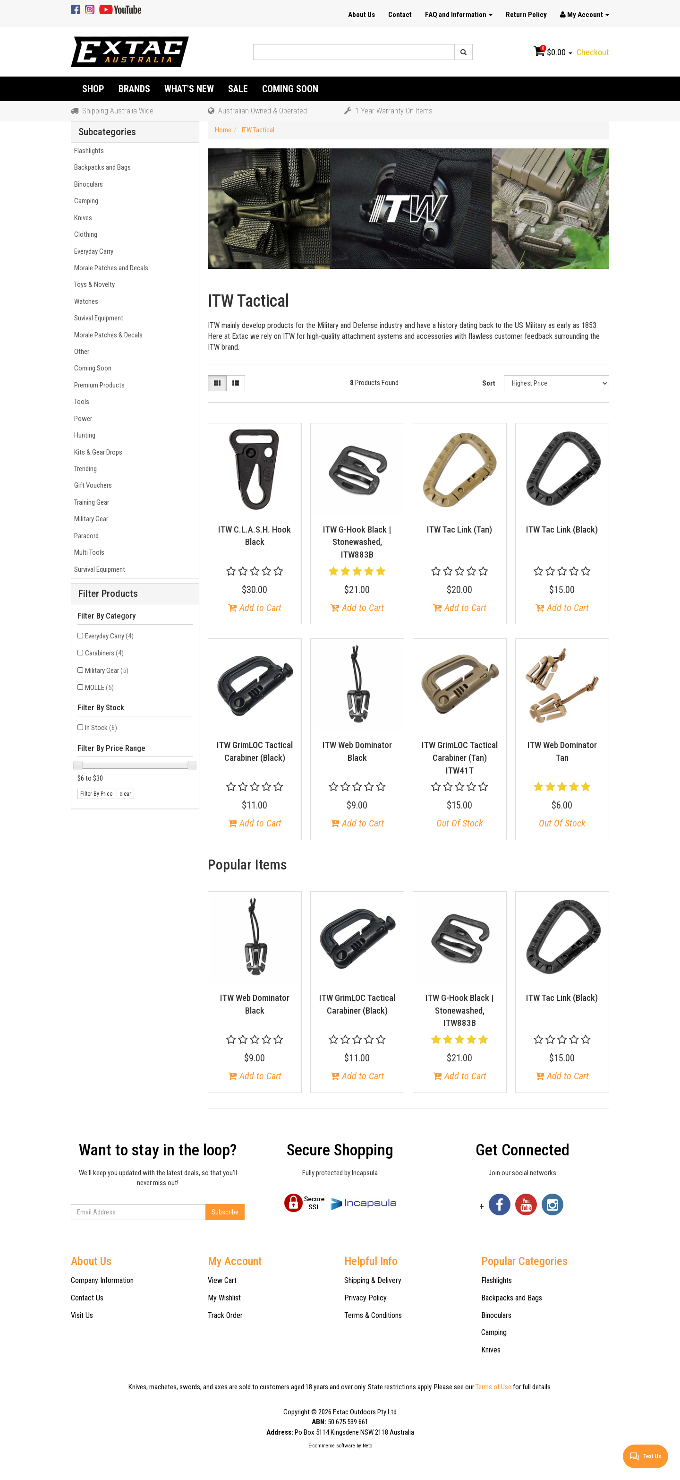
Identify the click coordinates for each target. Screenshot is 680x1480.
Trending (84, 469)
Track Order (225, 1315)
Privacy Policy (365, 1297)
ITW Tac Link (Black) (562, 529)
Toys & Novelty (93, 284)
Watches (84, 301)
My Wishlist (224, 1297)
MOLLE (99, 687)
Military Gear (89, 519)
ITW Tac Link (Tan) (459, 529)
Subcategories (107, 132)
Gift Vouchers (91, 485)
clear (125, 794)
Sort (488, 383)
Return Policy (526, 14)
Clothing (84, 234)
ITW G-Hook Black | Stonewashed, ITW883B (357, 542)
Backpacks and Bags (101, 167)
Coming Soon (290, 89)
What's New (189, 89)
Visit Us (82, 1315)
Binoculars (87, 184)
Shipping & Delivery (372, 1280)
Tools (80, 401)
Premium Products (98, 385)
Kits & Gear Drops (96, 452)
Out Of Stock (459, 823)
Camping (84, 201)
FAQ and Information (459, 14)
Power (81, 418)
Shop (93, 89)
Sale (238, 89)
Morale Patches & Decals (107, 335)
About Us (361, 14)
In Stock (101, 727)
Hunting (83, 435)
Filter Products (108, 593)
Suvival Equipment (97, 318)
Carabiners (104, 653)
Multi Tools (87, 552)
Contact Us (87, 1297)
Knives (81, 218)
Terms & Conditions (373, 1315)
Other (80, 351)
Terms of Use (493, 1387)
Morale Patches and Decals (109, 268)
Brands (134, 89)
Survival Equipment (98, 569)
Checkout (593, 52)
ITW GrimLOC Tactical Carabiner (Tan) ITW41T (460, 757)
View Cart (222, 1280)
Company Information (102, 1280)
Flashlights (87, 150)
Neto (367, 1446)
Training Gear (90, 502)
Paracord (85, 536)
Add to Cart (254, 607)
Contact (400, 14)
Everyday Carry (92, 251)
